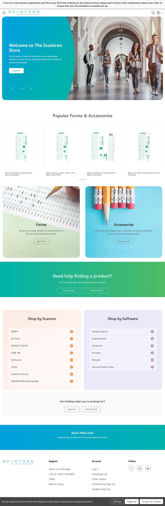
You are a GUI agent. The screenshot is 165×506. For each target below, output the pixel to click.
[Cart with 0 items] (159, 12)
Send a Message (68, 299)
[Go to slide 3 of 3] (31, 88)
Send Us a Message (59, 469)
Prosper (123, 361)
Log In (95, 469)
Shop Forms (41, 250)
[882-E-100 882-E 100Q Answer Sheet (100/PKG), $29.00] (21, 155)
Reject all (131, 501)
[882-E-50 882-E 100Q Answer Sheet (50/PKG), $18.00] (144, 155)
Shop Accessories (123, 250)
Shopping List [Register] (99, 474)
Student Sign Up (101, 489)
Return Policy (56, 484)
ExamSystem (123, 347)
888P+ (42, 340)
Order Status (99, 479)
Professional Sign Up (103, 484)
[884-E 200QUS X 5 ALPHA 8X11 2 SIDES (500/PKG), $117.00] (103, 155)
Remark (123, 368)
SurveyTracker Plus (123, 375)
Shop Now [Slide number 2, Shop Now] (16, 71)
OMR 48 (42, 361)
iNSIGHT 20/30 (42, 354)
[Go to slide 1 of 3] (12, 88)
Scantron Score (42, 382)
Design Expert (123, 340)
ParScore (123, 354)
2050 (42, 375)
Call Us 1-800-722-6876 (62, 474)
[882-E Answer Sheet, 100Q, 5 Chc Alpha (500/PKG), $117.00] (62, 155)
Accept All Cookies (151, 501)
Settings (117, 501)
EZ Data (42, 347)
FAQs (52, 479)
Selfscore (42, 368)
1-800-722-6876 (96, 299)
